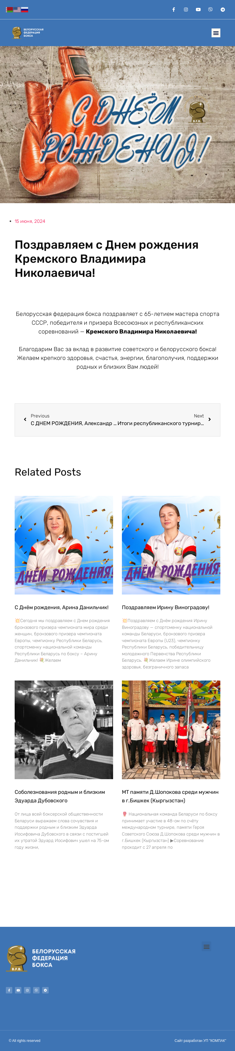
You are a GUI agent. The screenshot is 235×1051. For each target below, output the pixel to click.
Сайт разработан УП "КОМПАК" (200, 1041)
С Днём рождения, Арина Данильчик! (61, 607)
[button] (216, 32)
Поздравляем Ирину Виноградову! (165, 607)
